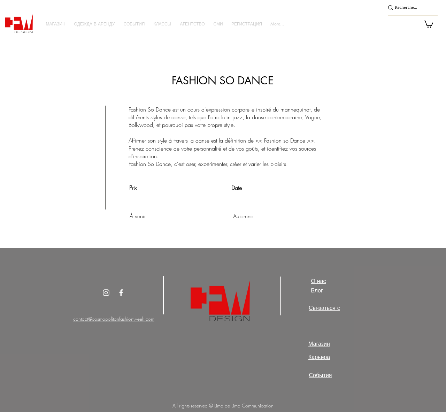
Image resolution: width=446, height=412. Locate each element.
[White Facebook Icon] (121, 292)
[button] (55, 24)
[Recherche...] (409, 7)
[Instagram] (106, 292)
